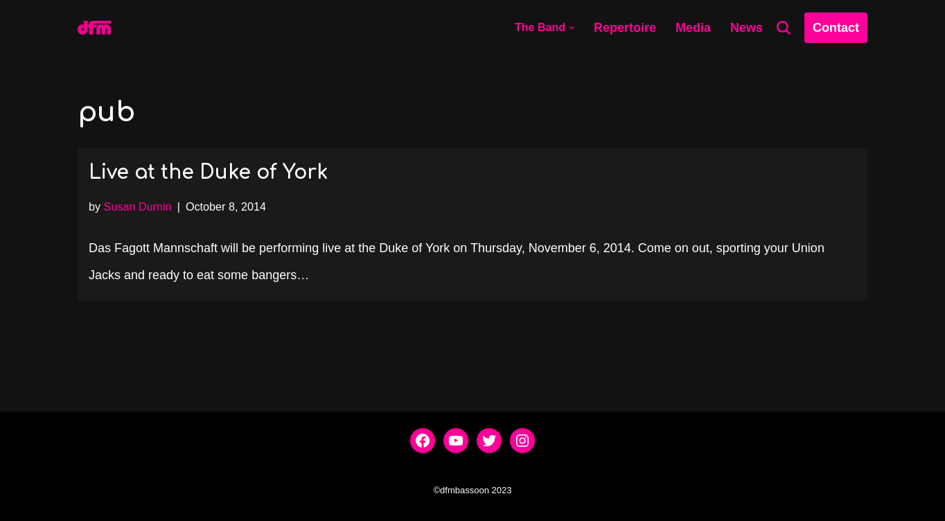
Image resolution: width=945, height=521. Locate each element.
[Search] (784, 28)
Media (693, 28)
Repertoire (625, 28)
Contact (836, 28)
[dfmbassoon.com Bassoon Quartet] (94, 27)
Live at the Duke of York (208, 172)
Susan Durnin (138, 206)
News (746, 28)
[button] (571, 27)
